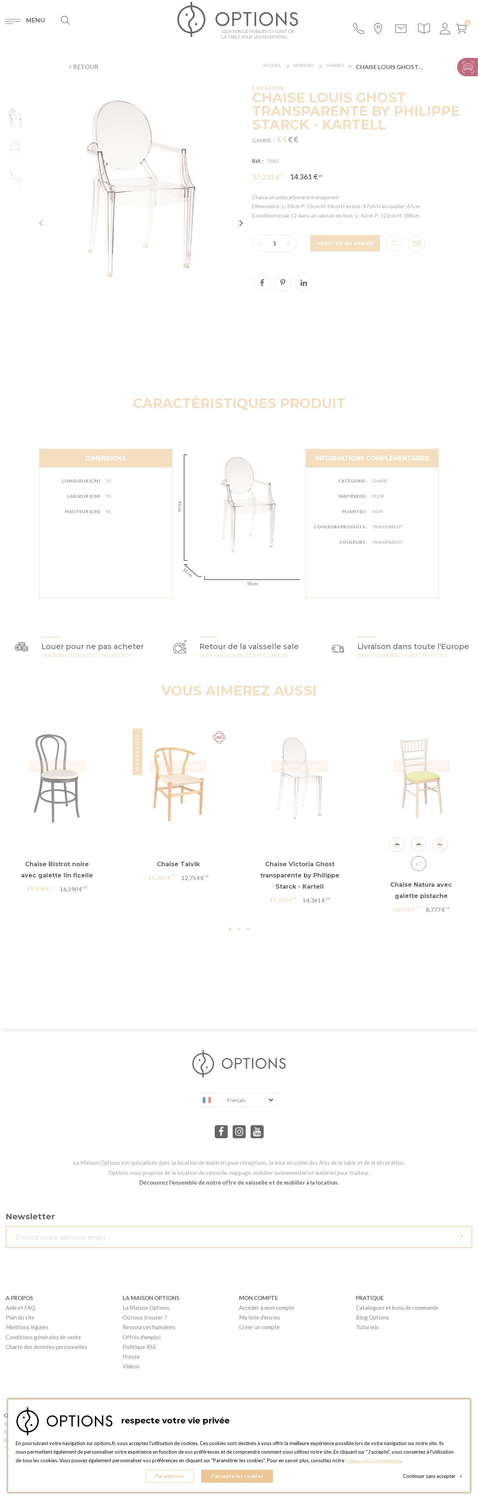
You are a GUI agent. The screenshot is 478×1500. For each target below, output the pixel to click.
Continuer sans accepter (432, 1478)
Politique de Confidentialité (375, 1463)
